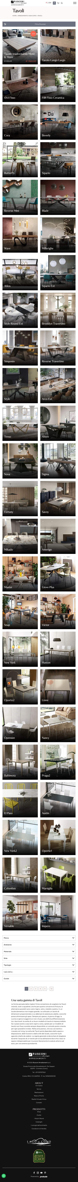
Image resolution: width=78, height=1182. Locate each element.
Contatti (39, 1102)
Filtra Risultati (25, 24)
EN (50, 3)
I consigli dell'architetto (39, 1125)
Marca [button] (6, 938)
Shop (39, 1112)
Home (15, 15)
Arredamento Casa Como (27, 15)
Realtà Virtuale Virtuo (39, 1099)
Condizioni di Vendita (39, 1129)
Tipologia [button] (7, 965)
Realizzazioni (39, 1092)
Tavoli (40, 15)
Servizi (39, 1089)
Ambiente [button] (8, 945)
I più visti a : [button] (8, 972)
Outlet (39, 1115)
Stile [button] (5, 958)
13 (51, 989)
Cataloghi (39, 1122)
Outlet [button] (6, 979)
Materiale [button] (7, 951)
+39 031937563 (40, 1072)
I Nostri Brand (39, 1118)
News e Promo (39, 1096)
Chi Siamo (38, 1086)
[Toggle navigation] (74, 3)
